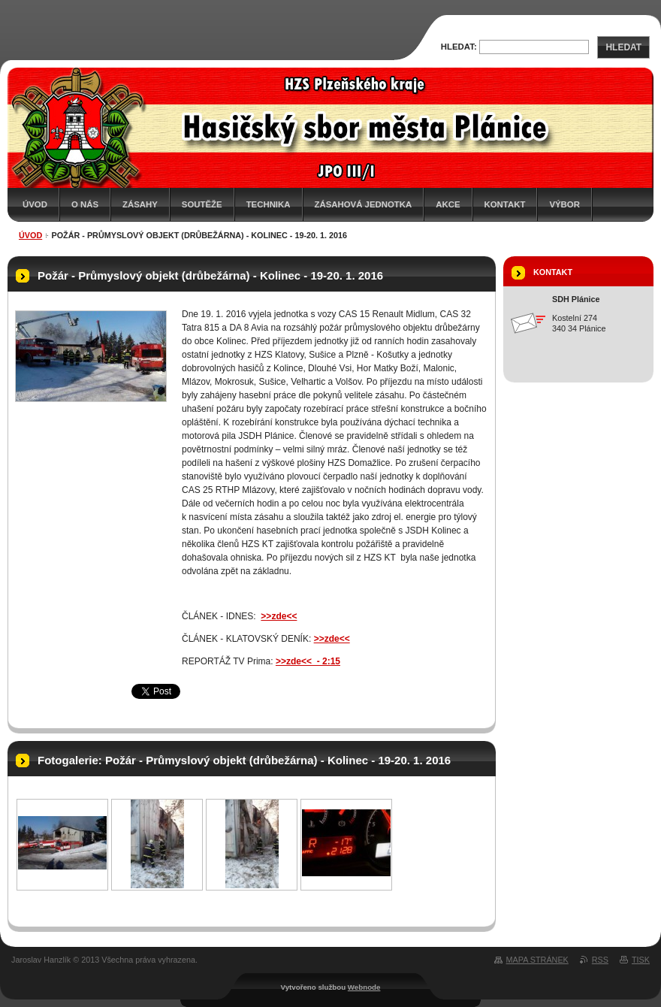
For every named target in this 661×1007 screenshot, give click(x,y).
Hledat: (459, 46)
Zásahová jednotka (363, 204)
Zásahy (140, 204)
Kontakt (505, 204)
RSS (600, 959)
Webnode (364, 987)
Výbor (564, 204)
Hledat (623, 47)
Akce (448, 204)
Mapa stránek (537, 959)
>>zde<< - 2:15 (308, 661)
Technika (268, 204)
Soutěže (202, 204)
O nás (84, 204)
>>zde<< (332, 639)
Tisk (641, 959)
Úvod (35, 204)
